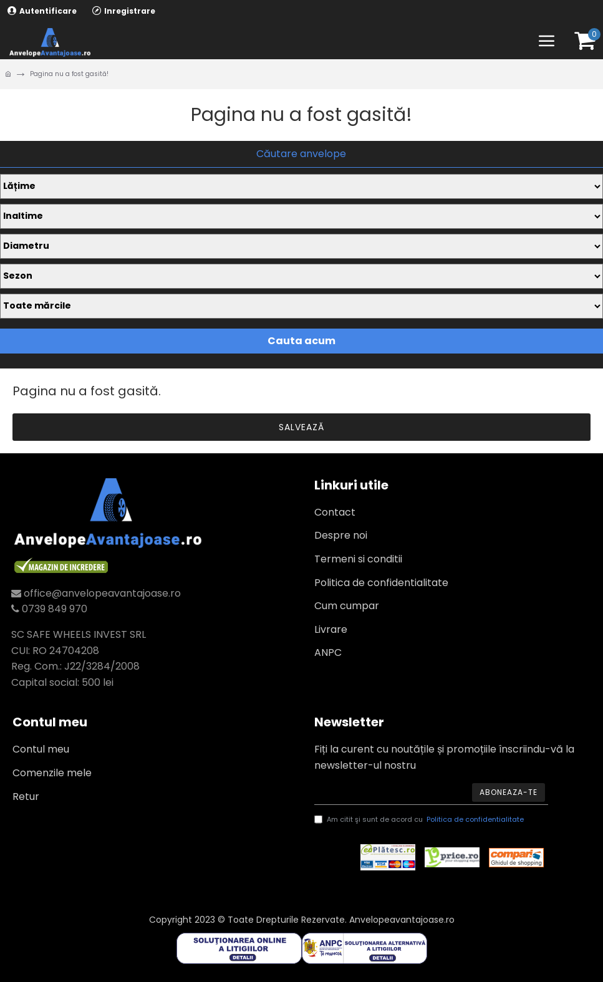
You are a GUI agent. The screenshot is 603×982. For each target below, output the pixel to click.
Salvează (301, 427)
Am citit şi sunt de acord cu (420, 820)
